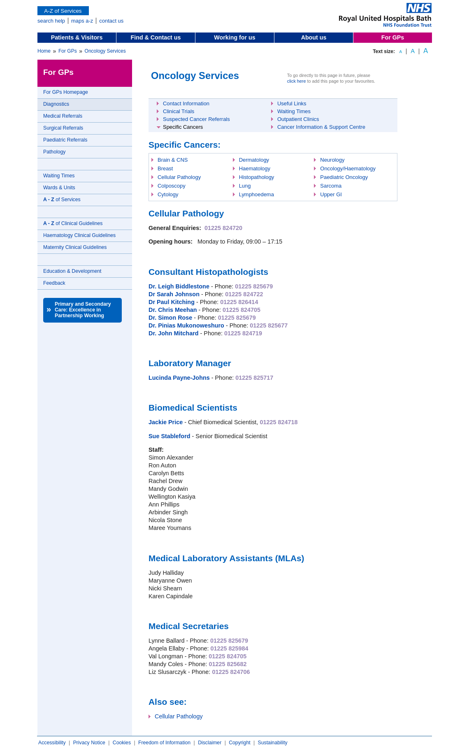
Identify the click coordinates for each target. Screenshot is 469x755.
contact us (111, 21)
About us (314, 37)
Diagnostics (56, 104)
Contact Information (186, 103)
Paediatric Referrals (65, 140)
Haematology (254, 168)
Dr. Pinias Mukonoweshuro (186, 325)
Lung (245, 186)
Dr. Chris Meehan (173, 310)
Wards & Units (59, 187)
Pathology (54, 152)
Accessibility (52, 743)
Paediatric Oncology (344, 177)
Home (44, 51)
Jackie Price (166, 422)
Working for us (234, 37)
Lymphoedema (256, 194)
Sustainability (273, 743)
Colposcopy (172, 186)
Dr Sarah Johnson (174, 294)
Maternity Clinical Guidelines (75, 247)
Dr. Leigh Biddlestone (179, 286)
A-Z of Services (63, 11)
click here (296, 81)
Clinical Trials (178, 111)
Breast (165, 168)
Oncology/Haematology (348, 168)
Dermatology (254, 160)
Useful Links (291, 103)
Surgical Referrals (63, 128)
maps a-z (82, 21)
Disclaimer (209, 743)
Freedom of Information (164, 743)
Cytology (168, 194)
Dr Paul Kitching (172, 302)
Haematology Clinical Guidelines (79, 235)
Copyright (239, 743)
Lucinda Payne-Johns (179, 377)
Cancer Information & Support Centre (321, 127)
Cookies (122, 743)
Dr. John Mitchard (174, 333)
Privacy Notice (89, 743)
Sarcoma (330, 186)
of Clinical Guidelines (72, 223)
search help (51, 21)
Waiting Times (58, 176)
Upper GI (331, 194)
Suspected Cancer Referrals (196, 119)
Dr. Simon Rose (170, 317)
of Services (62, 199)
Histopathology (256, 177)
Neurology (332, 160)
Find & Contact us (156, 37)
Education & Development (72, 271)
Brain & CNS (173, 160)
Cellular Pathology (179, 177)
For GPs (392, 37)
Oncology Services (105, 51)
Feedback (54, 283)
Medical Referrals (62, 116)
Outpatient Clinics (298, 119)
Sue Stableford (169, 436)
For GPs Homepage (65, 92)
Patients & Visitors (77, 37)
